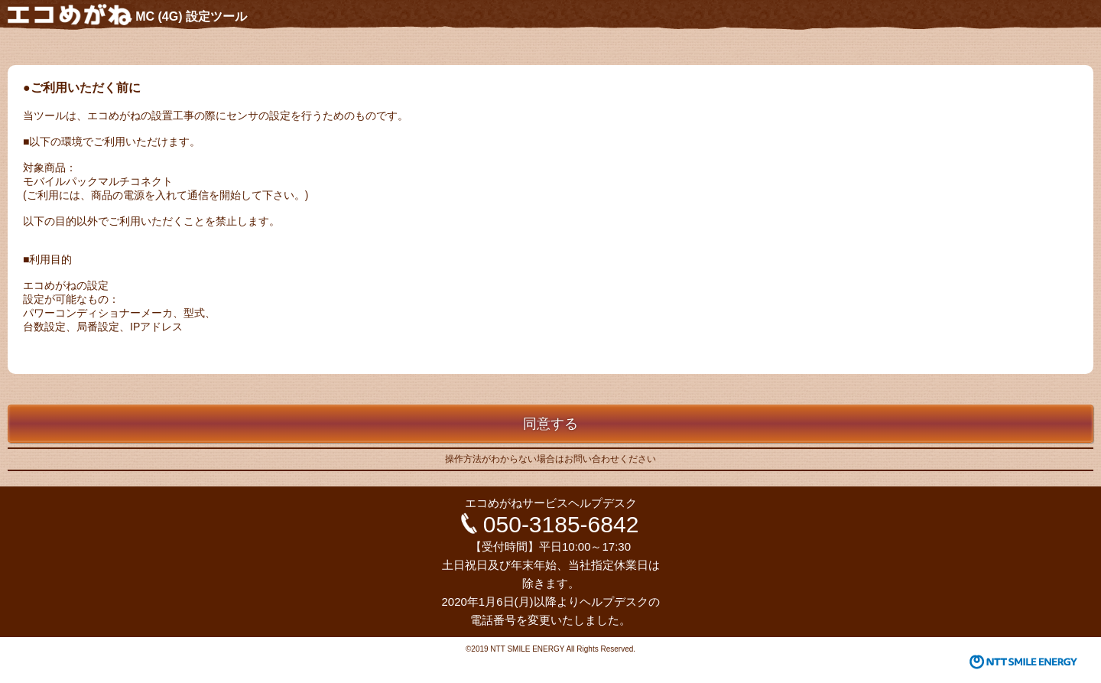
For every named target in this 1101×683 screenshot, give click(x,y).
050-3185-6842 (561, 524)
